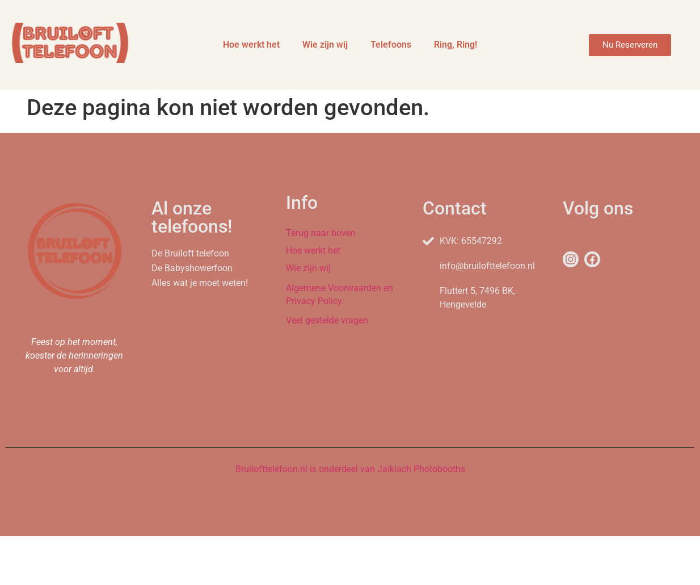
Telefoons (390, 44)
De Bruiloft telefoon (190, 253)
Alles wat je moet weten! (199, 282)
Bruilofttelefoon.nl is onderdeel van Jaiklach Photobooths (350, 469)
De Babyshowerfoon (192, 268)
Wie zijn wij (325, 44)
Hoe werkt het (251, 44)
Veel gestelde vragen (327, 320)
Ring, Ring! (455, 44)
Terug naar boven (321, 233)
